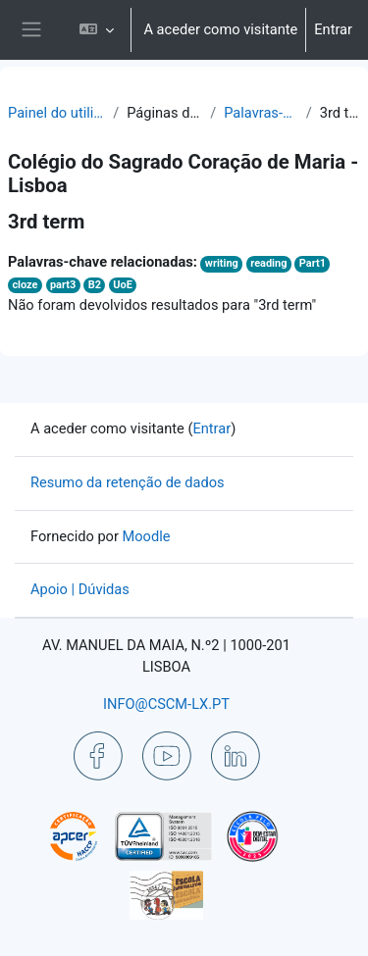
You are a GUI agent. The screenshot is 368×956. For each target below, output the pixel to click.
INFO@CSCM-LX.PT (166, 704)
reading (268, 263)
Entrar (333, 29)
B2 (94, 284)
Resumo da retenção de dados (127, 482)
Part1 (312, 263)
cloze (24, 284)
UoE (122, 284)
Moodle (147, 536)
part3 (63, 284)
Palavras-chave (261, 113)
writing (221, 263)
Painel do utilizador (56, 113)
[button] (97, 30)
